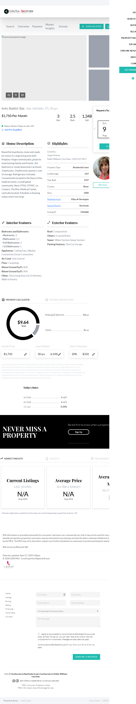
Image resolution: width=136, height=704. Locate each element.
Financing (9, 609)
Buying (8, 601)
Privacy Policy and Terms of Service (80, 645)
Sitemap (129, 701)
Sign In (125, 2)
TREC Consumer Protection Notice (36, 685)
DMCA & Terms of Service (113, 701)
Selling (7, 605)
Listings (8, 597)
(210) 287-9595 (121, 622)
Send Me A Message (86, 657)
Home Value (10, 613)
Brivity (15, 701)
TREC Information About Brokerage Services (36, 688)
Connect (8, 617)
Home (7, 593)
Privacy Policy (94, 701)
